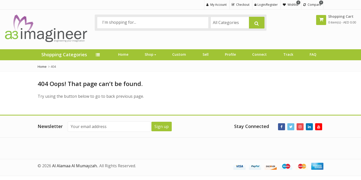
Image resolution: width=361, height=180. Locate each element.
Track (288, 54)
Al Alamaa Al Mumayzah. (75, 165)
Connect (259, 54)
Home (123, 54)
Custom (179, 54)
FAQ (313, 54)
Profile (230, 54)
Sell (206, 54)
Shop (150, 54)
